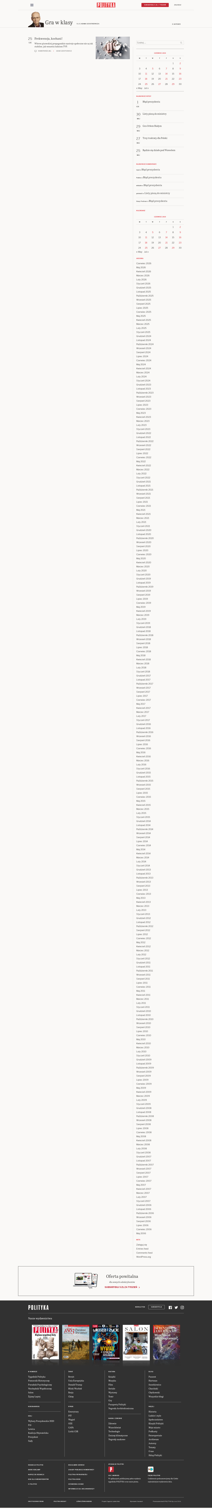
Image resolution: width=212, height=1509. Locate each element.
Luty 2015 (141, 813)
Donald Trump (75, 1385)
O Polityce (32, 1484)
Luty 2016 (141, 765)
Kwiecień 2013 (143, 902)
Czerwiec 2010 (143, 1035)
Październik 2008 (145, 1116)
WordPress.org (143, 1257)
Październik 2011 (144, 971)
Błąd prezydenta (151, 169)
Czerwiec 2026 (143, 263)
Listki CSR (73, 1431)
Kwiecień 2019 (143, 611)
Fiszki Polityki (154, 1476)
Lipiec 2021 (142, 502)
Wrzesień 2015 (143, 785)
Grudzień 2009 (143, 1060)
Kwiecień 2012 (143, 946)
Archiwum (154, 1439)
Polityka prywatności (77, 1475)
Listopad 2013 (143, 874)
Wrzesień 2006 (143, 1217)
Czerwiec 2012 (143, 938)
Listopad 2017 (143, 680)
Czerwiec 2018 (143, 651)
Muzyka (112, 1381)
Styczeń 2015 (143, 817)
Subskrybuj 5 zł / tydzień (155, 5)
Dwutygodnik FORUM (36, 1502)
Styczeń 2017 (143, 720)
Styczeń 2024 (143, 381)
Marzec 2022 (142, 470)
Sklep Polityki (155, 1455)
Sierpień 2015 (143, 789)
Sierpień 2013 (143, 886)
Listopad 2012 (143, 922)
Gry (110, 1400)
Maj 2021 (140, 510)
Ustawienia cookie (76, 1484)
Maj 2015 (140, 801)
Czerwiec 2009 (144, 1084)
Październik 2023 (145, 393)
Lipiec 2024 (142, 356)
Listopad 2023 (143, 389)
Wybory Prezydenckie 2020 (41, 1421)
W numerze (32, 1372)
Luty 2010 (141, 1052)
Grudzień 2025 (143, 288)
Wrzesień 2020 (143, 542)
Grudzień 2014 (143, 821)
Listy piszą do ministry (157, 193)
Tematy (152, 1447)
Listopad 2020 (143, 534)
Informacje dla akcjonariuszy (81, 1489)
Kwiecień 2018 (143, 660)
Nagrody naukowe (116, 1439)
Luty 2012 (141, 955)
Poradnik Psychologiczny (40, 1385)
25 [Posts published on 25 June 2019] (146, 84)
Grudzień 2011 (143, 963)
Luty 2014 (141, 862)
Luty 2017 (141, 716)
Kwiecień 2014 (143, 854)
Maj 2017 (140, 704)
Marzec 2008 (143, 1145)
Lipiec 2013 (142, 890)
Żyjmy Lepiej (34, 1396)
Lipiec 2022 (142, 453)
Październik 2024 (145, 344)
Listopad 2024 (143, 340)
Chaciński (153, 1388)
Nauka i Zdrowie (115, 1419)
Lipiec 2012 (142, 934)
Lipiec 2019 (142, 599)
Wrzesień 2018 (143, 639)
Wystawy (112, 1392)
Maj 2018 (140, 655)
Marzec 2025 (142, 324)
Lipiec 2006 (142, 1225)
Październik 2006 (145, 1213)
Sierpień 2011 (143, 979)
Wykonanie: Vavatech (136, 1502)
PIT (70, 1416)
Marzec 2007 (143, 1193)
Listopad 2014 (143, 825)
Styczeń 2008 (143, 1153)
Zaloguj (177, 5)
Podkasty (153, 1431)
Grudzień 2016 (143, 724)
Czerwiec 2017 (143, 700)
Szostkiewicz (155, 1385)
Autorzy (152, 1443)
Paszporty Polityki (117, 1404)
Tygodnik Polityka (36, 1377)
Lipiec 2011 (142, 983)
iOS (109, 1476)
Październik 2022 (144, 441)
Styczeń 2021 (143, 526)
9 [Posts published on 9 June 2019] (180, 69)
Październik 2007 (145, 1165)
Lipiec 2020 (142, 550)
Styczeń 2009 (143, 1104)
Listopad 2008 (143, 1112)
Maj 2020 (141, 558)
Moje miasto (154, 1427)
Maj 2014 (140, 849)
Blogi (151, 1372)
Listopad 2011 (143, 967)
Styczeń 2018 (143, 672)
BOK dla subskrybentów (38, 1480)
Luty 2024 (141, 377)
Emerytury (73, 1411)
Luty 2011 (141, 1003)
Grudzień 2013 (143, 870)
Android (115, 1476)
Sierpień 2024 (143, 352)
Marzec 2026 (143, 276)
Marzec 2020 (143, 567)
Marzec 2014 (142, 858)
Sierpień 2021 (143, 498)
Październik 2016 (144, 732)
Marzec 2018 (142, 664)
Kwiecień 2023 (143, 417)
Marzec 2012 (142, 951)
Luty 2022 (141, 474)
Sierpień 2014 (143, 837)
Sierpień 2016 (143, 740)
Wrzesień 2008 (143, 1120)
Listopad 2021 (143, 486)
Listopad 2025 (143, 292)
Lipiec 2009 (142, 1080)
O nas (151, 1451)
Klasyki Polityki (156, 1423)
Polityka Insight (60, 1502)
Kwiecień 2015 (143, 805)
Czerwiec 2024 (143, 360)
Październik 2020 (145, 538)
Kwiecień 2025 (143, 320)
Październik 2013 (144, 878)
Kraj (30, 1416)
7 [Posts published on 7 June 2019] (166, 69)
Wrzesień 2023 (143, 397)
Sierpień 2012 (143, 930)
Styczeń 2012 (143, 959)
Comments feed (144, 1253)
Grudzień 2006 (143, 1205)
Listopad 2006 (143, 1209)
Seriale (111, 1388)
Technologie (114, 1431)
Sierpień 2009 (143, 1076)
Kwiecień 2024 (143, 369)
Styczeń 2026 (143, 284)
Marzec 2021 (142, 518)
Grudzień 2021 (143, 482)
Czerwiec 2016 (143, 748)
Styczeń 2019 (143, 623)
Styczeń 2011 (143, 1007)
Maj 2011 (140, 991)
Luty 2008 (141, 1149)
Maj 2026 (141, 267)
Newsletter (140, 1307)
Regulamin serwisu (76, 1465)
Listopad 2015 (143, 777)
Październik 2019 (144, 587)
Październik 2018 (144, 635)
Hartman (153, 1381)
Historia (152, 1411)
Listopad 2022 (143, 437)
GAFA (71, 1427)
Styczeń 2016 (143, 769)
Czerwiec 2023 (143, 409)
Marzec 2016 (142, 761)
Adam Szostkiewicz (64, 51)
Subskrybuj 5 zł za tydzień (121, 1287)
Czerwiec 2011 (143, 987)
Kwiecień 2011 (143, 995)
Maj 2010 (141, 1039)
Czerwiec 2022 (143, 457)
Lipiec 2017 (142, 696)
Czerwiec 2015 (143, 797)
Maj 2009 (141, 1088)
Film (110, 1385)
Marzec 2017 (142, 712)
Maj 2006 (141, 1233)
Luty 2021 (141, 522)
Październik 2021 (144, 490)
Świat (70, 1372)
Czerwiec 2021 (143, 506)
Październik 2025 (144, 296)
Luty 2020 (141, 571)
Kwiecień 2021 (143, 514)
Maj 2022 (141, 461)
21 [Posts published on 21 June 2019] (166, 79)
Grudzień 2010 (143, 1011)
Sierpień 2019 (143, 595)
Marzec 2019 (142, 615)
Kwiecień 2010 (143, 1043)
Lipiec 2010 (142, 1031)
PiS (29, 1425)
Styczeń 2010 (143, 1056)
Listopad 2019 (143, 583)
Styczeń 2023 (143, 429)
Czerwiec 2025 (143, 312)
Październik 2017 (144, 684)
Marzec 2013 (142, 906)
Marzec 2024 (143, 373)
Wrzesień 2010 (143, 1023)
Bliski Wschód (75, 1388)
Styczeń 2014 (143, 866)
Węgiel (71, 1419)
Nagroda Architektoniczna (121, 1408)
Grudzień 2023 (143, 385)
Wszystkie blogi (156, 1396)
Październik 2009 (145, 1068)
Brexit (71, 1377)
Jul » (146, 88)
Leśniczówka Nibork (84, 1502)
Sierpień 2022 (143, 449)
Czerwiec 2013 (143, 894)
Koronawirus (34, 1407)
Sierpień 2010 (143, 1027)
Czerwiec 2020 (143, 554)
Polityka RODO (74, 1480)
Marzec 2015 (142, 809)
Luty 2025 (141, 328)
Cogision (109, 1502)
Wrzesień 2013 (143, 882)
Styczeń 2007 (143, 1201)
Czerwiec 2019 (143, 603)
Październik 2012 (144, 926)
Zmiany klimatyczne (118, 1435)
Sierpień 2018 (143, 643)
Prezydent (33, 1437)
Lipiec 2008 (142, 1128)
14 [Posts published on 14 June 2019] (166, 74)
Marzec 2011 (142, 999)
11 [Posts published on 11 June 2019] (146, 74)
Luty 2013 (141, 910)
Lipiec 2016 (142, 744)
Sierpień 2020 (143, 546)
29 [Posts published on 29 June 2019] (173, 84)
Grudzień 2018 (143, 627)
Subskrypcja (156, 1307)
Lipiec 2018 (142, 647)
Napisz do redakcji (36, 1475)
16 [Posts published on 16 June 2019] (180, 74)
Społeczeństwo (156, 1419)
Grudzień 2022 (143, 433)
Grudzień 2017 (143, 676)
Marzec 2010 (142, 1048)
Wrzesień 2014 (143, 833)
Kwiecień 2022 (143, 466)
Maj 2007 (141, 1185)
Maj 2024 (141, 364)
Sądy (30, 1441)
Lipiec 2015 (142, 793)
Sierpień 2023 (143, 401)
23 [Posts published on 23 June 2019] (180, 79)
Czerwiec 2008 (144, 1132)
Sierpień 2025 (143, 304)
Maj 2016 (140, 752)
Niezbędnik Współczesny (40, 1388)
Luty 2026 (141, 280)
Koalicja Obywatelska (38, 1433)
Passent (152, 1377)
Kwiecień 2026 (143, 272)
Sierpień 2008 (143, 1124)
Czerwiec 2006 (144, 1229)
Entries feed (142, 1249)
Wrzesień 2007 (143, 1169)
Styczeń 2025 (143, 332)
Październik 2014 (144, 829)
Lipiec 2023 (142, 405)
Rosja (70, 1392)
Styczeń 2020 (143, 575)
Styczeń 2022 (143, 478)
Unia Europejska (76, 1381)
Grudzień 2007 (143, 1157)
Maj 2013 (140, 898)
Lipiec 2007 (142, 1177)
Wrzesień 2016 (143, 736)
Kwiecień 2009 (143, 1092)
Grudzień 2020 (143, 530)
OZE (70, 1423)
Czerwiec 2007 (143, 1181)
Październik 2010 (144, 1019)
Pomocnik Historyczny (39, 1381)
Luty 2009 (141, 1100)
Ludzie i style (155, 1416)
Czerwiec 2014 (143, 845)
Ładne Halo (116, 1502)
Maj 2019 (140, 607)
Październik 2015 (144, 781)
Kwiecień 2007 (143, 1189)
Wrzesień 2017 (143, 688)
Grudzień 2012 (143, 918)
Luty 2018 (141, 668)
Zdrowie (112, 1423)
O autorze (176, 24)
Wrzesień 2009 (143, 1072)
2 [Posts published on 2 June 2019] (180, 63)
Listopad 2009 (143, 1064)
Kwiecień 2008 (143, 1140)
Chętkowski (154, 1392)
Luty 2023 (141, 425)
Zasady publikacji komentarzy (81, 1470)
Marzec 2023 (143, 421)
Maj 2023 (141, 413)
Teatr (110, 1396)
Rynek (70, 1407)
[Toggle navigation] (32, 5)
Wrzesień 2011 (143, 975)
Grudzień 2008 (143, 1108)
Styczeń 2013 (143, 914)
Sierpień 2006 (143, 1221)
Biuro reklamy (34, 1470)
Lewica (31, 1429)
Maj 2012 (140, 942)
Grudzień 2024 (143, 336)
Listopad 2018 (143, 631)
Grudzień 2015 (143, 773)
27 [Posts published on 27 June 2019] (159, 84)
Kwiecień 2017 (143, 708)
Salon (30, 1392)
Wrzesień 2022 (143, 445)
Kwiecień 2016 (143, 757)
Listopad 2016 (143, 728)
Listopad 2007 (143, 1161)
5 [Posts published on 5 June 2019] (152, 69)
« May (139, 88)
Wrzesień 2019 (143, 591)
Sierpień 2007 (143, 1173)
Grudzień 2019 (143, 579)
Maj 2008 (141, 1136)
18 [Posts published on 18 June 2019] (146, 79)
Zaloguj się (141, 1245)
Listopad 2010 (143, 1015)
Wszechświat (114, 1427)
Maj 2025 (141, 316)
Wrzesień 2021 (143, 494)
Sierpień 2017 (143, 692)
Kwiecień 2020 (143, 563)
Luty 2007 (141, 1197)
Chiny (71, 1396)
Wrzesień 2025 (143, 300)
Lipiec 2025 (142, 308)
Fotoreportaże (155, 1435)
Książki (111, 1377)
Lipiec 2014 (142, 841)
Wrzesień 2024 (143, 348)
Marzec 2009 (143, 1096)
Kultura (111, 1372)
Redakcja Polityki (35, 1465)
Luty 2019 (141, 619)
